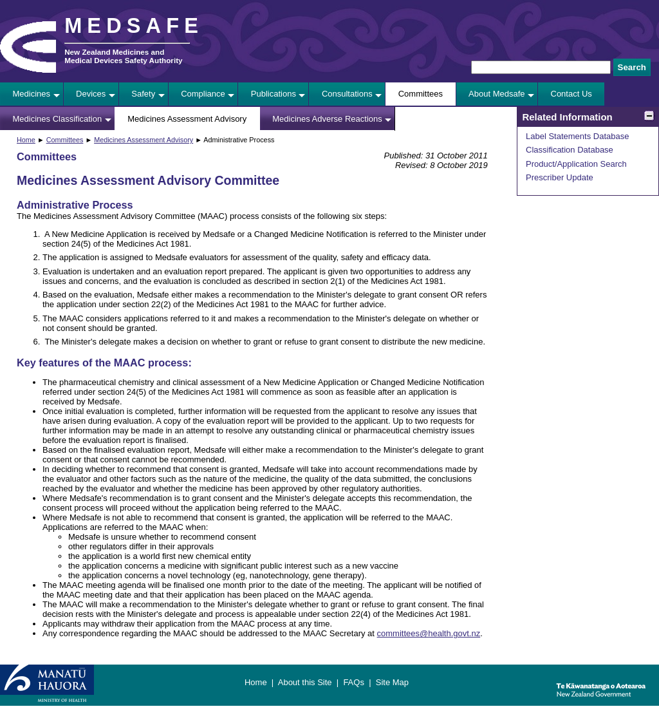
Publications (273, 94)
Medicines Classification (57, 119)
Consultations (347, 94)
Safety (143, 94)
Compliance (203, 94)
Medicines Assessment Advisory (186, 119)
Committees (420, 94)
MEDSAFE (133, 25)
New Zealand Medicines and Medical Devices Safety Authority (123, 56)
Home (26, 140)
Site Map (392, 682)
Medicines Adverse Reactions (327, 119)
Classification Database (569, 150)
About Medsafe (496, 94)
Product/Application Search (576, 164)
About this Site (305, 682)
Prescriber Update (559, 177)
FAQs (353, 682)
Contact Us (571, 94)
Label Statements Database (577, 136)
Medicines (32, 94)
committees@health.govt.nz (429, 633)
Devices (91, 94)
